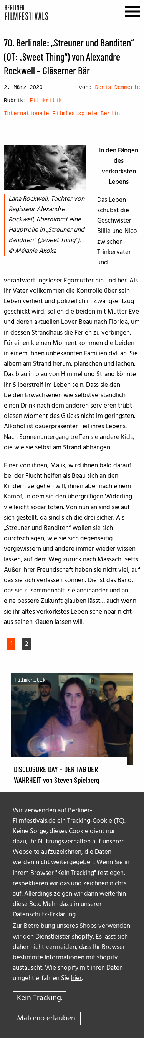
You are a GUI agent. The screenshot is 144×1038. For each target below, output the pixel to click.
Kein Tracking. (39, 998)
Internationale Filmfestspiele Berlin (62, 114)
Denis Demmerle (117, 87)
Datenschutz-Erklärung (44, 914)
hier (76, 978)
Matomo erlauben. (46, 1018)
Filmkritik (46, 100)
